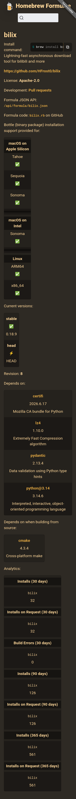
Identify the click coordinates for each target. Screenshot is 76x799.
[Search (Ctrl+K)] (38, 17)
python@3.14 (38, 488)
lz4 (38, 423)
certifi (38, 396)
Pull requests (40, 90)
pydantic (38, 455)
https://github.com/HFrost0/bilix (32, 71)
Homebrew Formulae (43, 5)
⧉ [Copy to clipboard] (67, 46)
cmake (24, 540)
